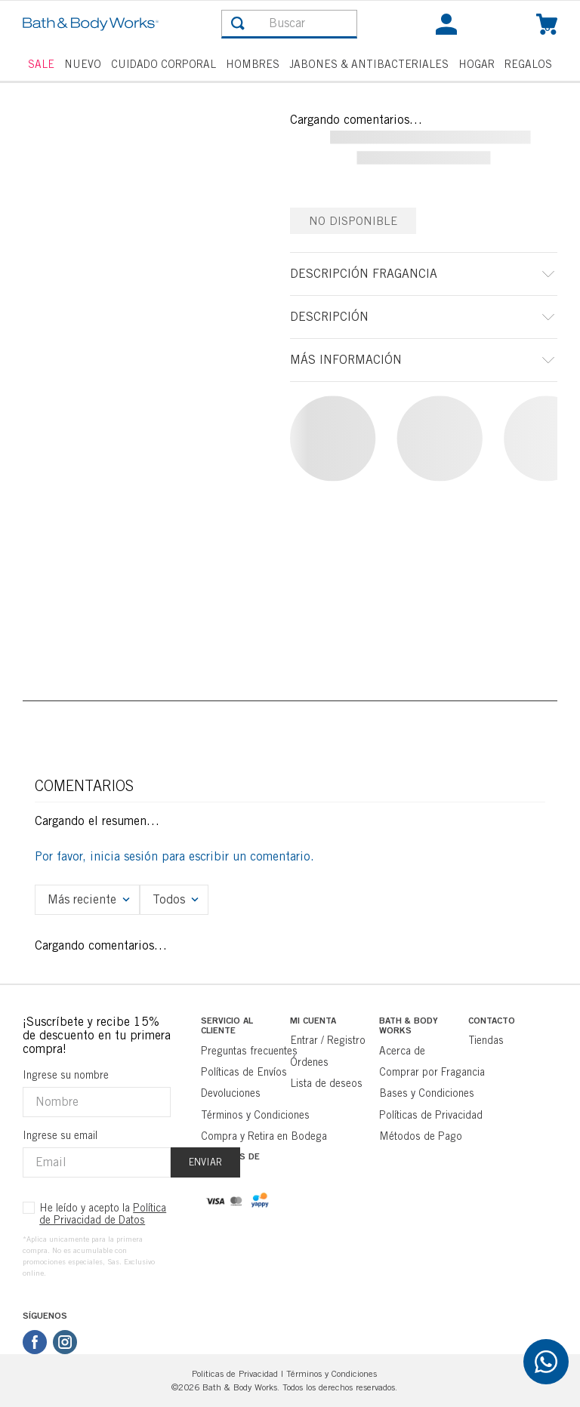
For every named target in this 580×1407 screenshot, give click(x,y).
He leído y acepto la (102, 1214)
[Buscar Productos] (238, 23)
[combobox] (289, 24)
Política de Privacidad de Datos (102, 1214)
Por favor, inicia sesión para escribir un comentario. (174, 856)
